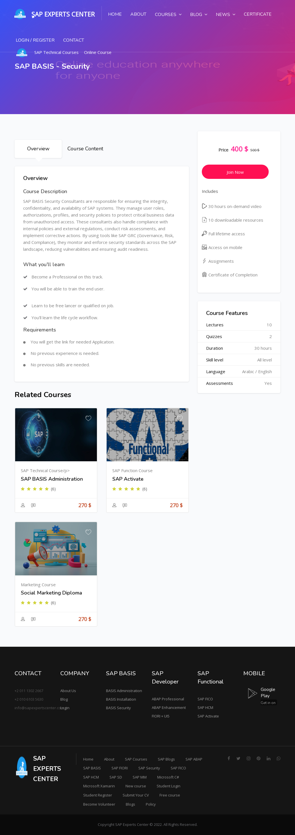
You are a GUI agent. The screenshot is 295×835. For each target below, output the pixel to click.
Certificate (258, 14)
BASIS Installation (121, 699)
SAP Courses (136, 759)
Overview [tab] (38, 148)
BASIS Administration (124, 690)
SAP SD (115, 777)
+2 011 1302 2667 (29, 690)
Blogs (130, 804)
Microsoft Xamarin (99, 786)
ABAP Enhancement (169, 707)
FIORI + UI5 (161, 716)
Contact (73, 40)
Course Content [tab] (85, 148)
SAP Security (149, 768)
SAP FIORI (119, 768)
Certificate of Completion (230, 275)
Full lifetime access (223, 233)
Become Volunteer (99, 804)
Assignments (218, 261)
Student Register (97, 795)
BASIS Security (118, 707)
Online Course (97, 52)
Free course (170, 795)
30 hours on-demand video (232, 206)
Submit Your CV (136, 795)
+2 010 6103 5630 (29, 699)
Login (64, 707)
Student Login (168, 786)
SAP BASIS (92, 768)
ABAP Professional (168, 698)
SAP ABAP (194, 759)
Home (115, 14)
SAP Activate (208, 716)
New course (135, 786)
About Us (68, 690)
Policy (151, 804)
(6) (53, 489)
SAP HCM (205, 707)
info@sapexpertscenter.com (39, 707)
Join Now (235, 172)
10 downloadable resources (232, 220)
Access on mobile (222, 247)
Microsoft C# (168, 777)
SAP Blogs (166, 759)
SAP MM (140, 777)
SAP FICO (205, 698)
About (138, 14)
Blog (64, 699)
